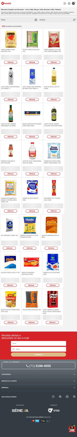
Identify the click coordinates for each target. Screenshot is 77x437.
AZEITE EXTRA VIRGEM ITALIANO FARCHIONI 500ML (53, 125)
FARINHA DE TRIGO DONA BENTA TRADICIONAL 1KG (52, 162)
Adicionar (11, 62)
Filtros (3, 20)
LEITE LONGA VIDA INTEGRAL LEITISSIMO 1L (10, 87)
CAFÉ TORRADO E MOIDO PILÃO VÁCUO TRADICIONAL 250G (52, 311)
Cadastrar (38, 354)
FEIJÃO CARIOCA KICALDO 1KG (31, 50)
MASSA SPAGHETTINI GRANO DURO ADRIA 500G (32, 125)
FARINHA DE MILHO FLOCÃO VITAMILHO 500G (29, 236)
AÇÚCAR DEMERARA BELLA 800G (50, 236)
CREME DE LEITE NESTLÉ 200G (30, 199)
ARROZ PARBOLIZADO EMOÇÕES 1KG (8, 50)
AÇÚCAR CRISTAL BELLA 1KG (10, 272)
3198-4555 (40, 366)
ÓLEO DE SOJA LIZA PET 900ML (52, 87)
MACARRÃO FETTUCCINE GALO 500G (52, 199)
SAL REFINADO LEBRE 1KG (9, 235)
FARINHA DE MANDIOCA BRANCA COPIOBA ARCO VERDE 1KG (9, 200)
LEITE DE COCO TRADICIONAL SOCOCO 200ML (32, 162)
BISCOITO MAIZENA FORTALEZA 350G (28, 273)
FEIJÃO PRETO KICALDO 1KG (32, 310)
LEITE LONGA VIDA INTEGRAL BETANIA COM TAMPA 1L (32, 87)
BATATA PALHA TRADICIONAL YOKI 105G (10, 310)
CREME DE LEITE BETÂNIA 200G (51, 273)
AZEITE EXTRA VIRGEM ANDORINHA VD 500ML (8, 125)
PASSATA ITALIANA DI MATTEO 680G (8, 162)
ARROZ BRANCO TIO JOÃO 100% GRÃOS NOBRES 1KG (52, 50)
